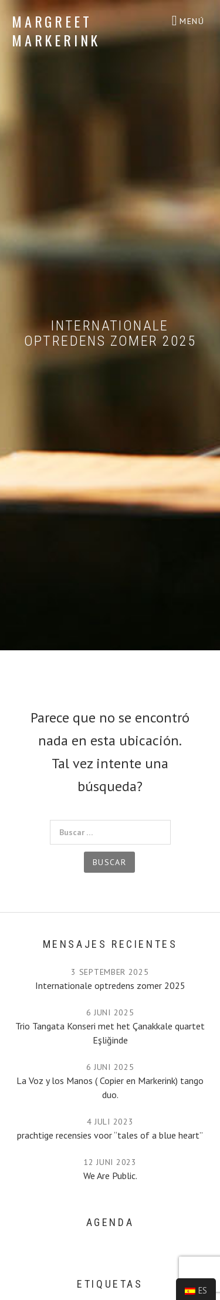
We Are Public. (110, 1175)
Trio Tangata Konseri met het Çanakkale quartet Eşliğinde (110, 1033)
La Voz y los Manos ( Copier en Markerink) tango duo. (110, 1087)
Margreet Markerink (56, 30)
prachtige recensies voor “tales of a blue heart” (110, 1135)
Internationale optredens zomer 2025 (110, 985)
